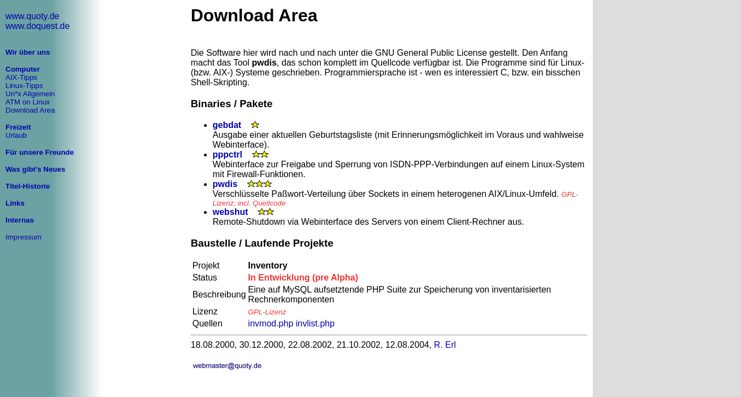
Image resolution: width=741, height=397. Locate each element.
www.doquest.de (37, 26)
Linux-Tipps (24, 85)
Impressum (23, 237)
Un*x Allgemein (30, 94)
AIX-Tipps (21, 77)
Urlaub (16, 135)
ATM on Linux (27, 102)
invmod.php (271, 323)
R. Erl (445, 344)
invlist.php (315, 323)
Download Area (30, 110)
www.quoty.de (32, 16)
